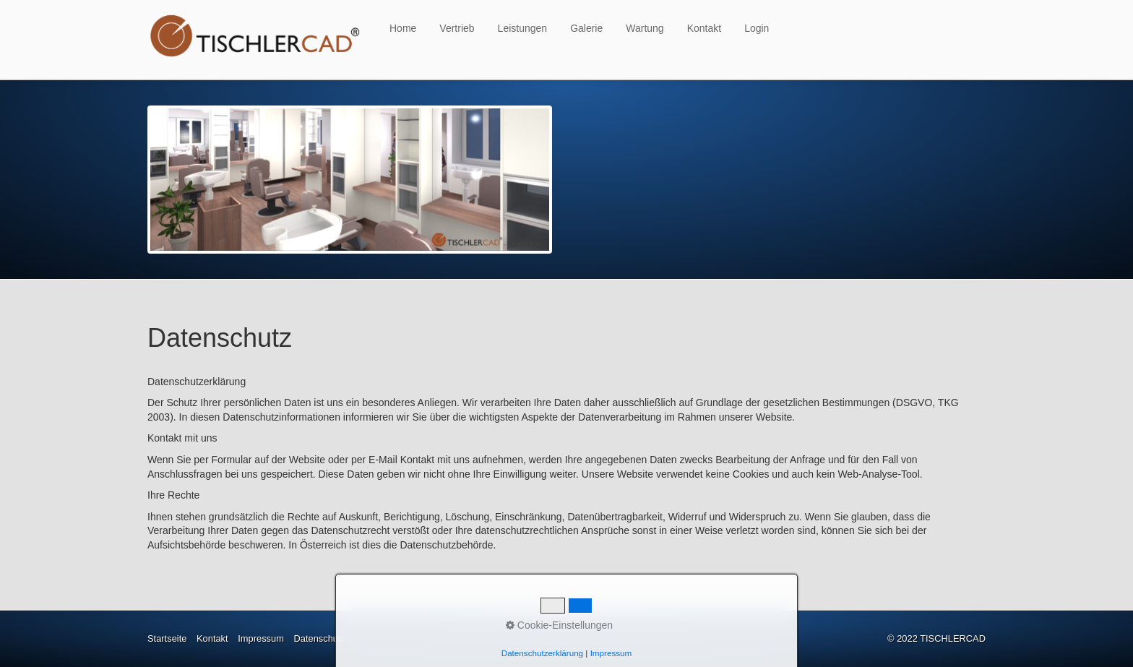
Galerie (586, 28)
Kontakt (704, 28)
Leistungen (523, 28)
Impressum (261, 638)
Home (402, 28)
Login (756, 28)
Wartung (644, 28)
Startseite (166, 638)
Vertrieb (456, 28)
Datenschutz (319, 638)
